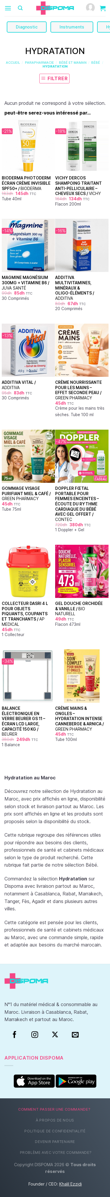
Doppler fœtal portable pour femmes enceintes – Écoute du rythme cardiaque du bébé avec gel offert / (77, 504)
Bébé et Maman (73, 62)
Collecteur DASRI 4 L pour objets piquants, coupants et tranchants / (25, 614)
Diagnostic (27, 26)
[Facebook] (14, 1035)
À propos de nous (55, 1120)
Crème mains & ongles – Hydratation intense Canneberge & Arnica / (79, 719)
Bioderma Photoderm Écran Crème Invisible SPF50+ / (26, 183)
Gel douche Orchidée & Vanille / (79, 608)
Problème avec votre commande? (56, 1152)
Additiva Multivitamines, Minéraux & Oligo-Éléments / (74, 288)
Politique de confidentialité (54, 1131)
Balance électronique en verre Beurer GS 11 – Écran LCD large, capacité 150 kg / (23, 721)
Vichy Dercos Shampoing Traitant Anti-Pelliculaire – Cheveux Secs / (78, 186)
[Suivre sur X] (55, 1035)
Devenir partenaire (55, 1141)
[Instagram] (34, 1035)
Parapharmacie (39, 62)
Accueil (13, 62)
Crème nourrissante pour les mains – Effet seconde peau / (78, 390)
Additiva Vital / (19, 385)
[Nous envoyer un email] (75, 1035)
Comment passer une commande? (54, 1109)
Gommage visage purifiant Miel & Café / (26, 493)
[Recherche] (20, 8)
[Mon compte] (90, 8)
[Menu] (7, 8)
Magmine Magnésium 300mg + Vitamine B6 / (25, 282)
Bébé (95, 62)
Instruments (72, 26)
